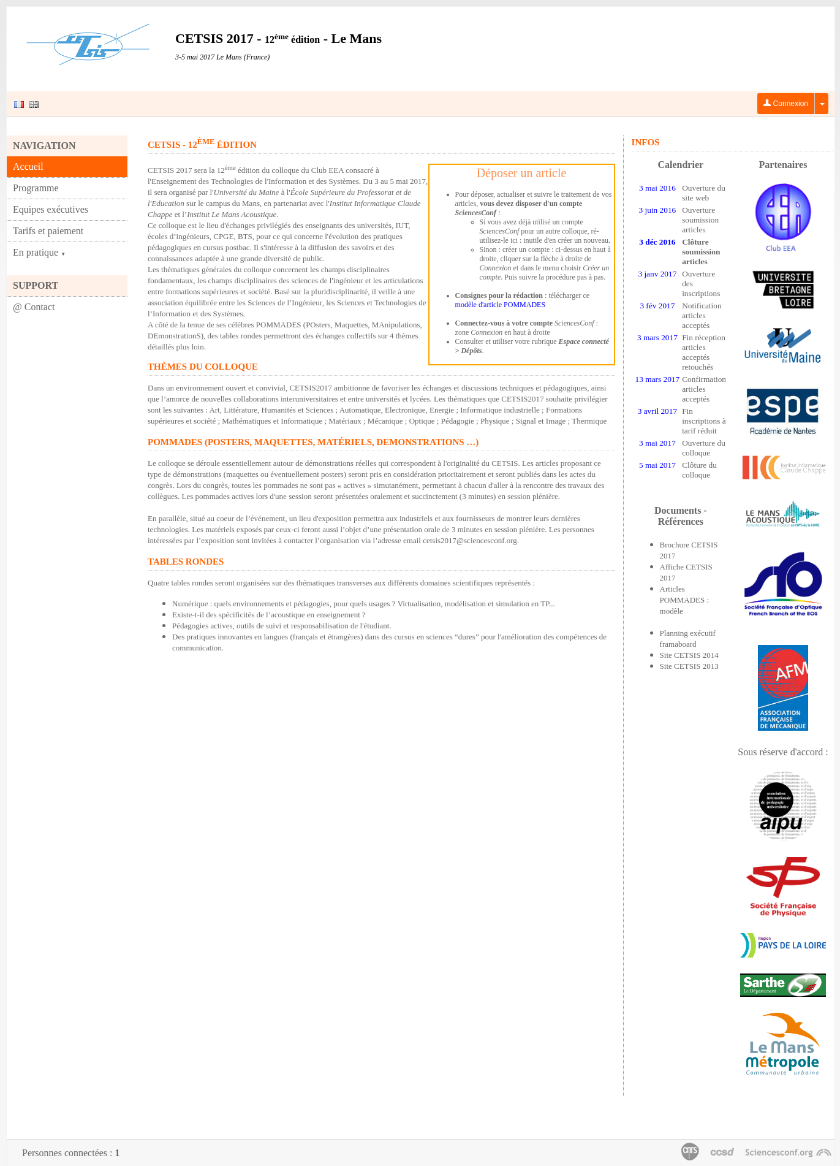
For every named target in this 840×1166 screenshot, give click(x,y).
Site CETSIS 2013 (689, 666)
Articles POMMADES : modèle (684, 599)
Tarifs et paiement (48, 231)
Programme (36, 188)
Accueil (28, 166)
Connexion (785, 103)
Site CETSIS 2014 (689, 655)
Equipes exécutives (50, 209)
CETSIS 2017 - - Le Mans (278, 38)
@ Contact (34, 307)
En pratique (39, 252)
